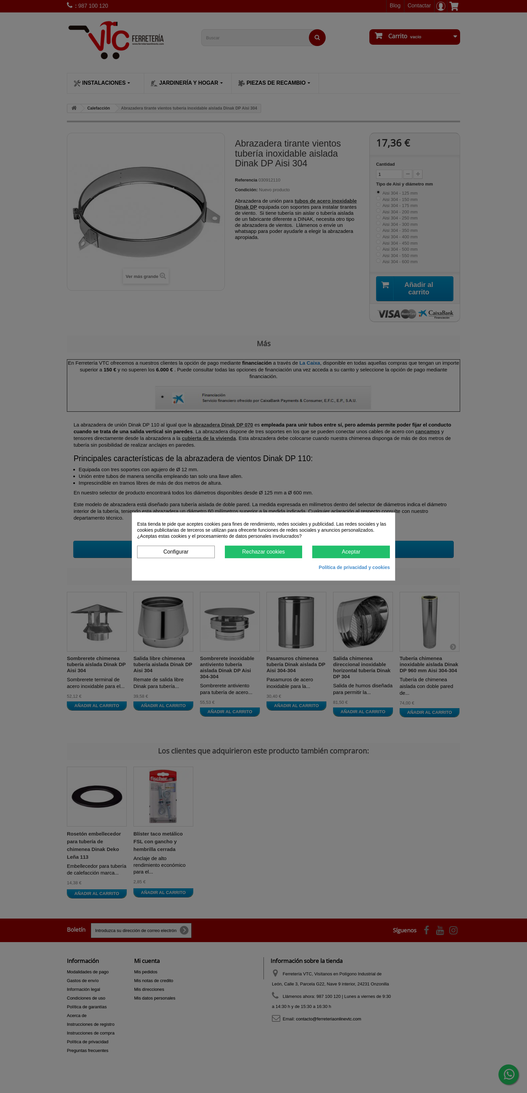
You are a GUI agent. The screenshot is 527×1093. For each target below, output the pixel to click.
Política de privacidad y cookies (354, 567)
